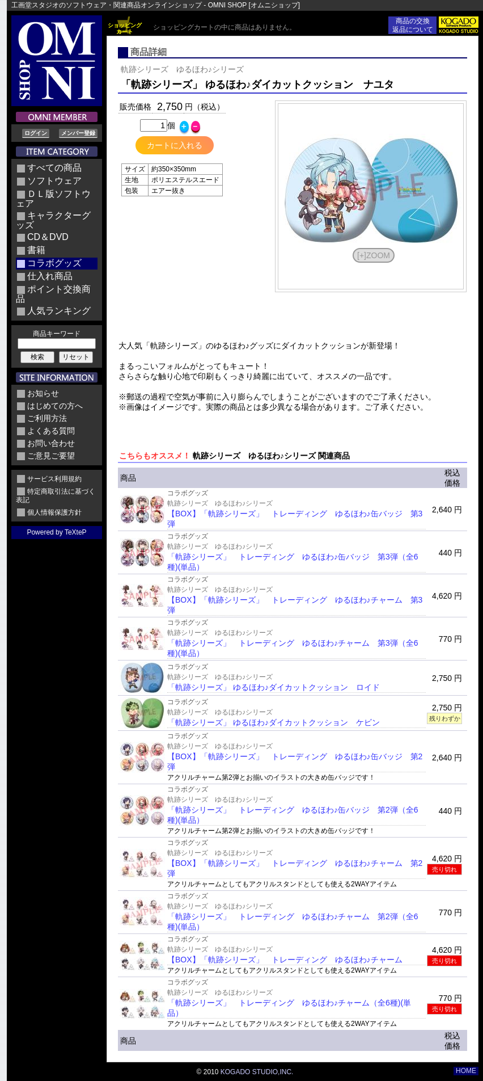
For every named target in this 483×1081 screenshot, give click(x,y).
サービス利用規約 (54, 479)
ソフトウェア (54, 181)
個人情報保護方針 (54, 512)
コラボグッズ (54, 263)
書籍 (36, 250)
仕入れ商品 (50, 276)
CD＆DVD (48, 237)
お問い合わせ (51, 443)
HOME (466, 1071)
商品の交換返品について (412, 25)
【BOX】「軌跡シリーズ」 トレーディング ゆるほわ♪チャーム (284, 959)
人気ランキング (59, 311)
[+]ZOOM (373, 255)
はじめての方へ (55, 405)
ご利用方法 (47, 418)
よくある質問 (51, 430)
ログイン (35, 133)
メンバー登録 (78, 133)
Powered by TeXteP (56, 532)
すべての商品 (54, 168)
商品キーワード (56, 334)
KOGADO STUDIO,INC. (257, 1072)
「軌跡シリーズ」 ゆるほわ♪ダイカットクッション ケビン (273, 722)
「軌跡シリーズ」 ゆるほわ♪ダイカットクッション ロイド (273, 687)
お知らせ (43, 393)
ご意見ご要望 (51, 455)
